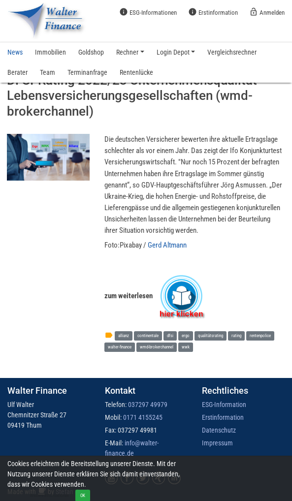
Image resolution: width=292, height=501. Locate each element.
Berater (17, 72)
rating (236, 335)
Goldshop (91, 52)
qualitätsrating (210, 335)
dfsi (170, 335)
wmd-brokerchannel (156, 346)
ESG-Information (224, 404)
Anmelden (267, 11)
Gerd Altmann (167, 245)
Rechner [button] (127, 52)
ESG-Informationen (148, 11)
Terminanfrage (87, 72)
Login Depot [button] (173, 52)
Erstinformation (213, 11)
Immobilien (50, 52)
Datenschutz (219, 430)
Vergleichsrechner (232, 52)
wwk (186, 346)
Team (47, 72)
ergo (186, 335)
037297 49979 (147, 404)
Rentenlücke (136, 72)
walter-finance (119, 346)
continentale (148, 335)
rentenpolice (260, 335)
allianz (123, 335)
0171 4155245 (142, 417)
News (15, 52)
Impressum (217, 443)
